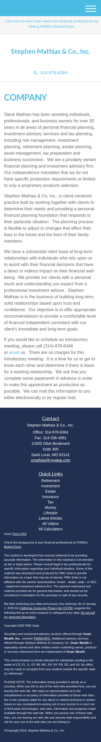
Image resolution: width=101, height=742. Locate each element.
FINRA (38, 638)
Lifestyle (50, 513)
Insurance (50, 497)
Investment (50, 486)
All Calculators (50, 529)
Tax (51, 502)
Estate (50, 491)
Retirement (50, 480)
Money (50, 507)
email (14, 352)
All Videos (50, 523)
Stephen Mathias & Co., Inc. (50, 51)
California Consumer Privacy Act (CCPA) (46, 608)
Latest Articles (50, 518)
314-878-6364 (50, 72)
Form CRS (19, 533)
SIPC (47, 638)
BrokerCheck (12, 546)
